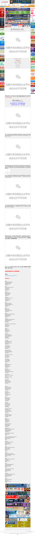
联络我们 (31, 531)
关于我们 (29, 531)
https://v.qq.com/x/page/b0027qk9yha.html (17, 101)
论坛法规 (27, 531)
